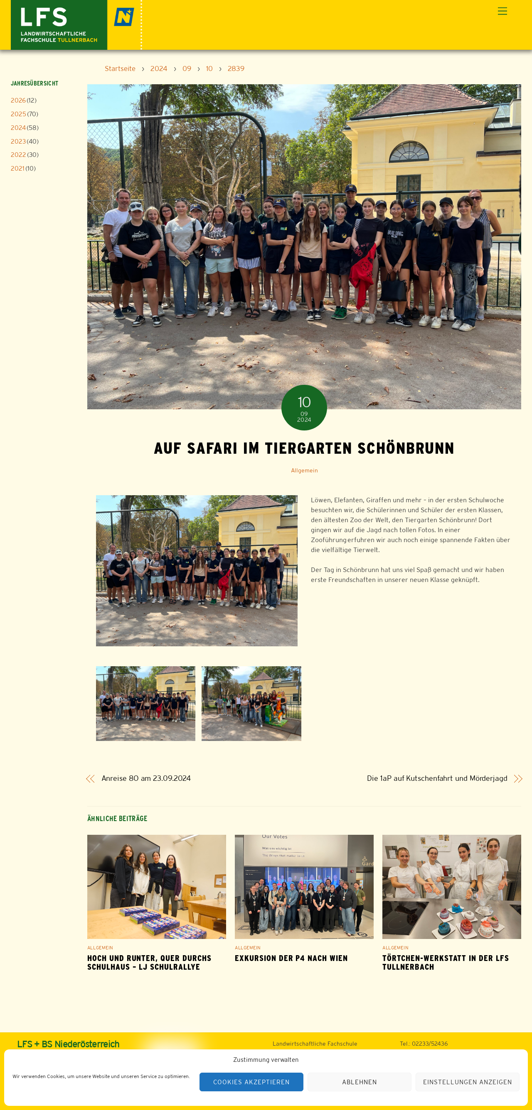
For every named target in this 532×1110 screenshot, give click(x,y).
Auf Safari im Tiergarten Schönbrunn (304, 448)
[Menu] (502, 11)
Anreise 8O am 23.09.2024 (146, 778)
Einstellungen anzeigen (467, 1082)
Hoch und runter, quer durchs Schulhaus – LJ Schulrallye (149, 962)
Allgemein (304, 470)
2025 (18, 113)
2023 (18, 141)
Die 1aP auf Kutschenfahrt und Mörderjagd (437, 778)
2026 (18, 100)
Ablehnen (359, 1082)
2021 (18, 168)
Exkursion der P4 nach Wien (291, 958)
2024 (18, 127)
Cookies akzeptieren (251, 1082)
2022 (18, 154)
